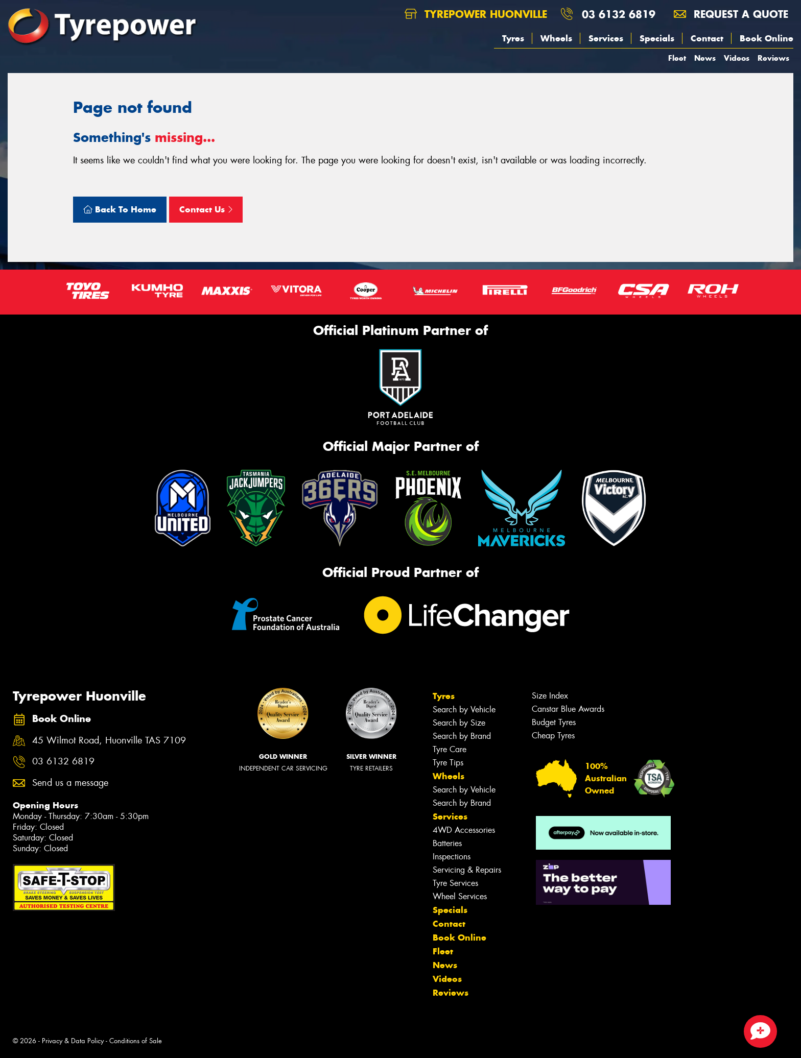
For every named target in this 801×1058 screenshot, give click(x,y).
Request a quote (731, 14)
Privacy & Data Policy (73, 1041)
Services (605, 38)
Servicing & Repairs (467, 869)
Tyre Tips (448, 762)
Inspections (451, 856)
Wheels (556, 38)
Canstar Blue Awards (568, 709)
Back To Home (119, 209)
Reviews (773, 58)
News (705, 58)
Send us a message (70, 783)
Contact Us (205, 209)
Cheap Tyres (553, 735)
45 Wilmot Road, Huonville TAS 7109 (109, 741)
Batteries (447, 843)
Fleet (677, 58)
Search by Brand (462, 736)
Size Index (550, 695)
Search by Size (459, 722)
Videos (736, 58)
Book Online (766, 38)
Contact (707, 38)
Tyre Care (449, 749)
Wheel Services (460, 896)
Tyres (513, 38)
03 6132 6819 (618, 14)
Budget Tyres (554, 722)
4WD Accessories (464, 830)
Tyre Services (455, 883)
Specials (657, 38)
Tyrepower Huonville (476, 14)
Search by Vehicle (464, 709)
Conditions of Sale (135, 1041)
